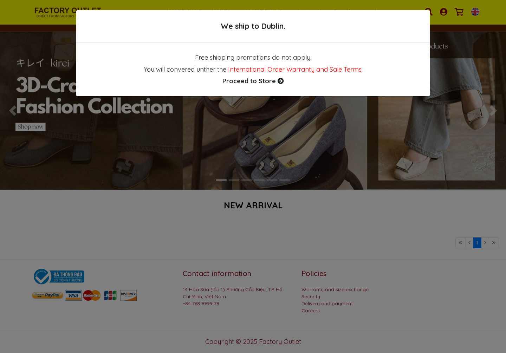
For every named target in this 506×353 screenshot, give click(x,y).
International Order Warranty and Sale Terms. (295, 69)
